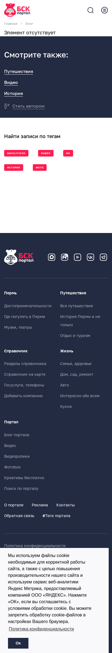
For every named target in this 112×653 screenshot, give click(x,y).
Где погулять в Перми (24, 316)
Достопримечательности (28, 306)
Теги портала (56, 516)
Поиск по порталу (21, 488)
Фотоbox (12, 467)
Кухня (66, 406)
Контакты (65, 505)
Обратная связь (19, 516)
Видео (11, 82)
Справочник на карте (25, 374)
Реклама (40, 505)
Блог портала (16, 435)
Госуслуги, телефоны (24, 385)
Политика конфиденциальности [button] (41, 629)
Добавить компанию (23, 396)
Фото (40, 167)
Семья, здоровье (76, 363)
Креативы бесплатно (24, 478)
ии (68, 153)
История (13, 93)
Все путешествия (76, 306)
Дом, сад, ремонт (76, 374)
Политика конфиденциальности (35, 546)
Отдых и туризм (75, 335)
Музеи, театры (18, 327)
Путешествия (18, 71)
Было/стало (16, 153)
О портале (13, 505)
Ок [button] (18, 643)
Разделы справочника (25, 363)
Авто (64, 385)
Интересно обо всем (80, 396)
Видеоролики (17, 456)
